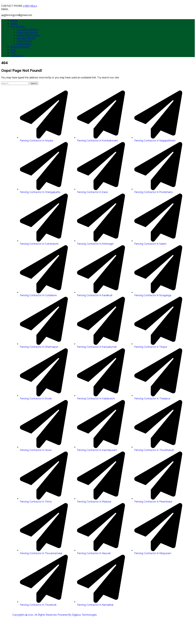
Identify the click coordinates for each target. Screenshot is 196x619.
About (13, 23)
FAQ (12, 52)
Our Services (17, 26)
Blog (13, 49)
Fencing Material (19, 46)
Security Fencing (26, 38)
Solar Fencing (24, 41)
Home (13, 20)
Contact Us (16, 55)
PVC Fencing (24, 43)
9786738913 (30, 5)
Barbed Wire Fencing (28, 35)
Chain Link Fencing (27, 32)
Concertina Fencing (27, 29)
